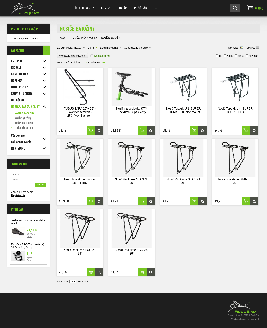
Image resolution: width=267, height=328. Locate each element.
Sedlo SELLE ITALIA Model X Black (28, 222)
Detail (29, 236)
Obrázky (233, 47)
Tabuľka (250, 47)
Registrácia (18, 195)
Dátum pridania (109, 47)
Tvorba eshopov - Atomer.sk (245, 319)
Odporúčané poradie (136, 47)
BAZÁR (123, 8)
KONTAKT (106, 8)
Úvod (62, 37)
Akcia (230, 55)
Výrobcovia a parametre (72, 55)
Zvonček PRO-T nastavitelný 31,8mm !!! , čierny (27, 246)
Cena (91, 47)
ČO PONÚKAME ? (84, 8)
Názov (77, 47)
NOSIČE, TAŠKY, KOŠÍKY (84, 37)
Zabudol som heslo (22, 192)
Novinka (253, 55)
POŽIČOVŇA (140, 8)
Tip (220, 55)
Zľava (241, 55)
